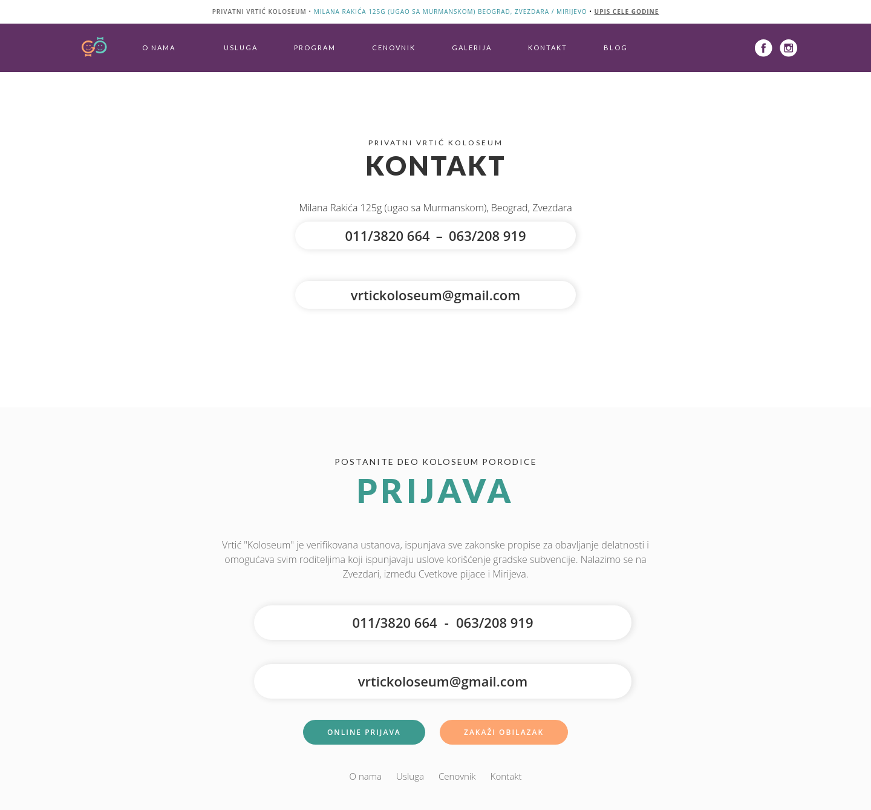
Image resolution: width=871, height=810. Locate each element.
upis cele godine (627, 11)
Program (315, 47)
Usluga (241, 47)
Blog (616, 47)
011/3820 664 (387, 235)
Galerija (472, 47)
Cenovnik (394, 47)
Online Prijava (364, 732)
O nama (158, 47)
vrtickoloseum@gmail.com (435, 295)
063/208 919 (487, 235)
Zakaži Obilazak (504, 732)
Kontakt (547, 47)
